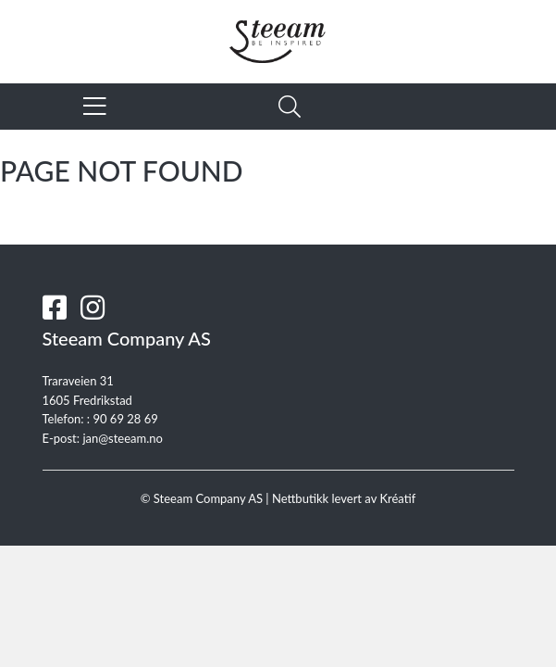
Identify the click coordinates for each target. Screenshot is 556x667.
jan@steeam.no (122, 438)
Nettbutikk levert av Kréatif (343, 498)
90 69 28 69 (125, 418)
